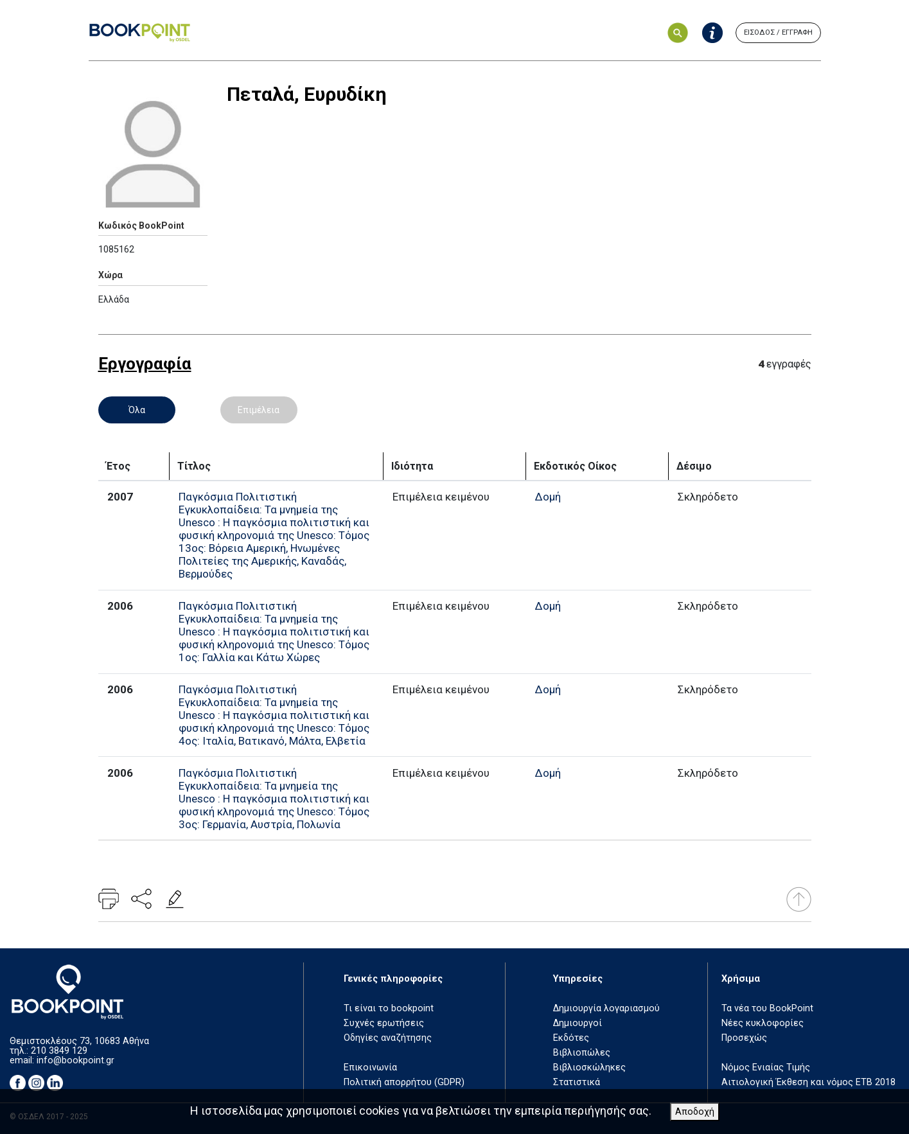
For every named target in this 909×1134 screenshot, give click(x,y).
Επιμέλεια (258, 410)
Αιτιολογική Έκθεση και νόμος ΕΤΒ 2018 (808, 1082)
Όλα (136, 410)
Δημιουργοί (577, 1023)
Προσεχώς (744, 1037)
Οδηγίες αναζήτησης (388, 1037)
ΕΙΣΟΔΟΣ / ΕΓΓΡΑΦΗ (778, 32)
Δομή (548, 496)
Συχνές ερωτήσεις (384, 1023)
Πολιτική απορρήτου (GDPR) (404, 1082)
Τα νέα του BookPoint (767, 1008)
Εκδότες (571, 1037)
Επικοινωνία (370, 1067)
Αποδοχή (694, 1111)
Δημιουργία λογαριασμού (606, 1008)
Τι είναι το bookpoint (389, 1008)
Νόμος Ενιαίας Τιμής (765, 1067)
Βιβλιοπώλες (581, 1052)
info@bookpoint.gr (75, 1060)
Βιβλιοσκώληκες (589, 1067)
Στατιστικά (576, 1082)
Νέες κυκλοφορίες (762, 1023)
